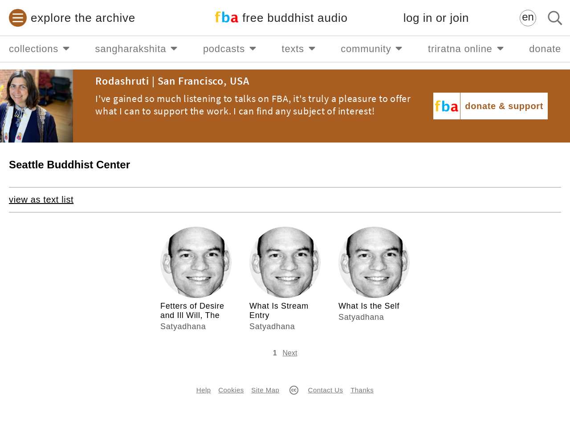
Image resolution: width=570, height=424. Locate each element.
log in (436, 18)
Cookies (231, 390)
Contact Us (325, 390)
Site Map (265, 390)
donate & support (504, 106)
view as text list (41, 199)
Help (203, 390)
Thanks (362, 390)
